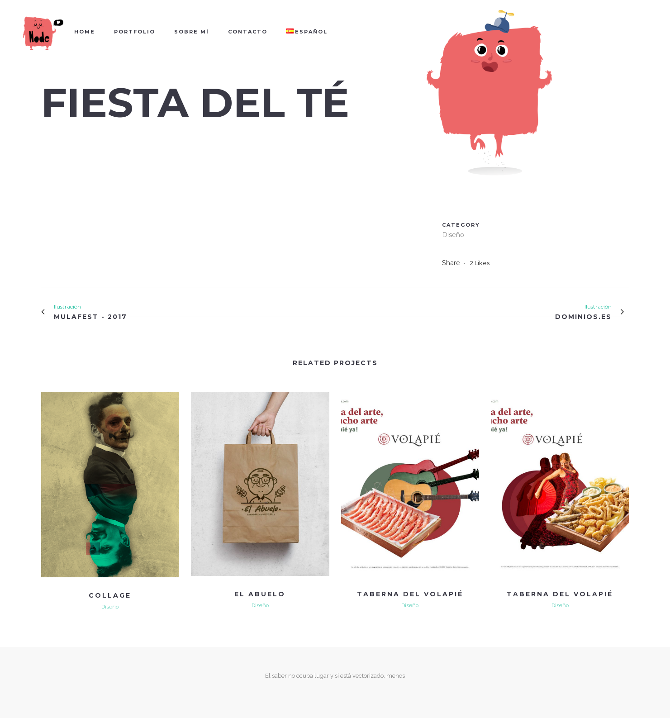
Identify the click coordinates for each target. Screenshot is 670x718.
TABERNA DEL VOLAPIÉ (410, 594)
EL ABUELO (259, 594)
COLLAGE (110, 595)
